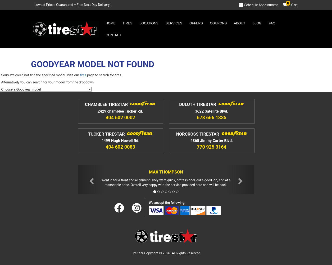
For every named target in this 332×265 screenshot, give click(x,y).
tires (83, 75)
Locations (149, 23)
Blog (257, 23)
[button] (91, 180)
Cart (292, 5)
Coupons (218, 23)
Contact (114, 35)
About (239, 23)
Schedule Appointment (261, 5)
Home (111, 23)
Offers (196, 23)
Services (174, 23)
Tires (127, 23)
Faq (272, 23)
